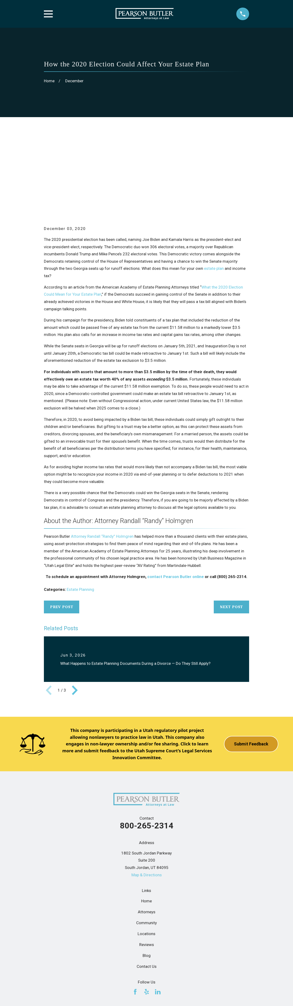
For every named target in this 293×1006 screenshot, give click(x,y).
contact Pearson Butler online (175, 503)
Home (146, 827)
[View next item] (74, 617)
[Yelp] (146, 918)
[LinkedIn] (158, 918)
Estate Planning (80, 516)
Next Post (231, 533)
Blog (147, 882)
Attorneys (146, 838)
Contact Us (147, 893)
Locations (146, 860)
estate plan (214, 195)
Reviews (146, 871)
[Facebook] (135, 918)
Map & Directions (146, 801)
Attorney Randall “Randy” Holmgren (102, 463)
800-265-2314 (146, 752)
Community (146, 849)
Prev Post (61, 533)
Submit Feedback (251, 670)
